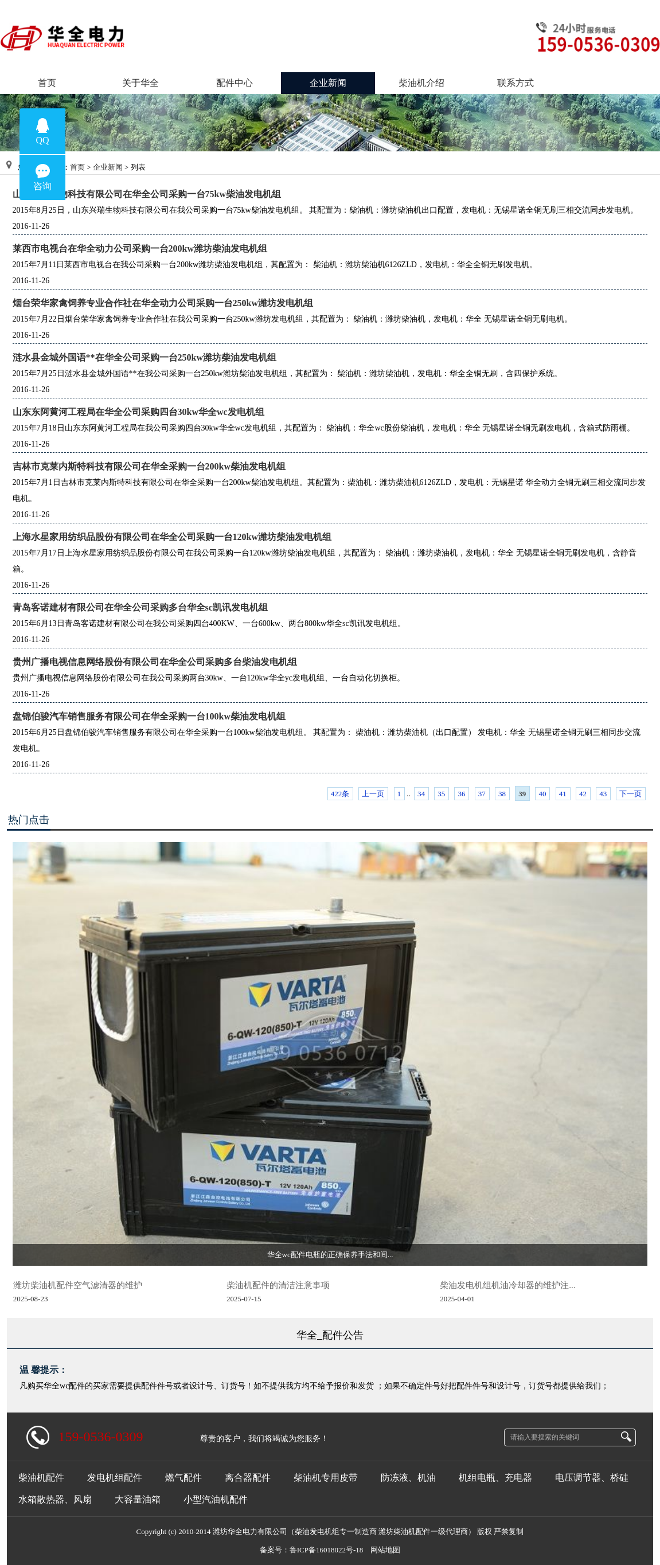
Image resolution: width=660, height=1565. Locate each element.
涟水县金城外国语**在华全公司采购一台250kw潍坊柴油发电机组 (144, 357)
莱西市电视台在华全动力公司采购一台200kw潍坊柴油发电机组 (140, 248)
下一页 (630, 793)
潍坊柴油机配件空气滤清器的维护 (77, 1285)
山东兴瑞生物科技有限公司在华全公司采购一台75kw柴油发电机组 (147, 194)
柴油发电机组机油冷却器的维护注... (507, 1285)
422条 (340, 793)
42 (583, 793)
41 (563, 793)
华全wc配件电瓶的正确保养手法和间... (330, 1254)
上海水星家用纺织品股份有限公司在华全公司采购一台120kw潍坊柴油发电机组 (172, 537)
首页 (77, 167)
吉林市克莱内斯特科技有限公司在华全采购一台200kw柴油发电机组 (149, 466)
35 (441, 793)
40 (542, 793)
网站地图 (385, 1550)
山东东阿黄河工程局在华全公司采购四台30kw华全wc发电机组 (138, 412)
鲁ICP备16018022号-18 (327, 1550)
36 (461, 793)
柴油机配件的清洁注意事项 (278, 1285)
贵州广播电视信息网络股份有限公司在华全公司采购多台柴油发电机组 (155, 662)
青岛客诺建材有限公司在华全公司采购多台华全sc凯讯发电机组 (140, 607)
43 (603, 793)
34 (421, 793)
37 (482, 793)
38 (502, 793)
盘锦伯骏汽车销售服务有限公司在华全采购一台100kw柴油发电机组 (149, 716)
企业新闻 (108, 167)
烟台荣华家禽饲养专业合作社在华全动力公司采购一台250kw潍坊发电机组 (163, 303)
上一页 (373, 793)
